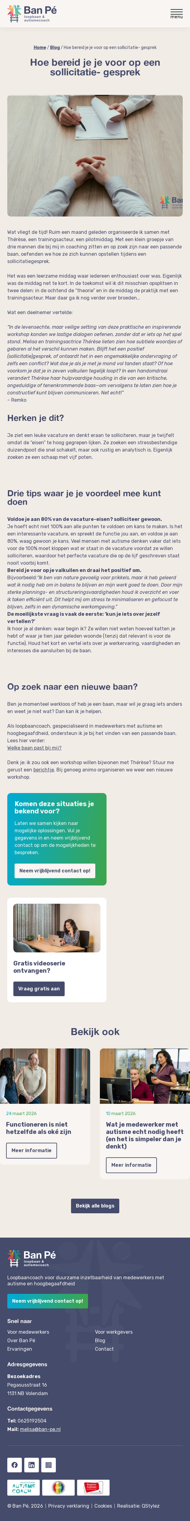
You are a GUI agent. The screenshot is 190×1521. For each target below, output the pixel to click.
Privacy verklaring (68, 1506)
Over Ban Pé (21, 1340)
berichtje (43, 770)
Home (40, 47)
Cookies (103, 1506)
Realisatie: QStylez (138, 1506)
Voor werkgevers (114, 1332)
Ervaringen (19, 1349)
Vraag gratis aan (39, 989)
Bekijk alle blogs (95, 1206)
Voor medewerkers (28, 1332)
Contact (104, 1349)
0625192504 (32, 1421)
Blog (55, 47)
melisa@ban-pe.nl (40, 1429)
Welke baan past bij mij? (34, 748)
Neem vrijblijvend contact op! (54, 871)
